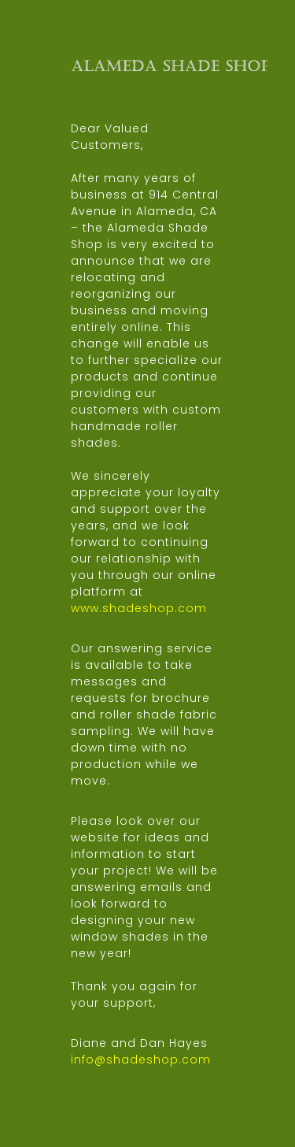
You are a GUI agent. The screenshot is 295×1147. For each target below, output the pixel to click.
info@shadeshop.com (141, 1059)
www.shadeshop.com (139, 608)
